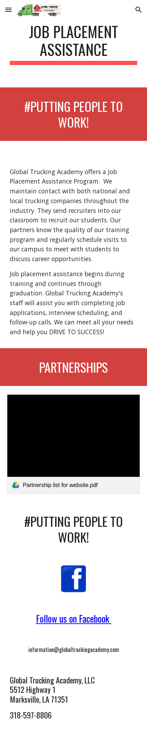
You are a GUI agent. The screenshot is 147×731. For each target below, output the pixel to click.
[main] (73, 44)
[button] (8, 9)
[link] (73, 444)
